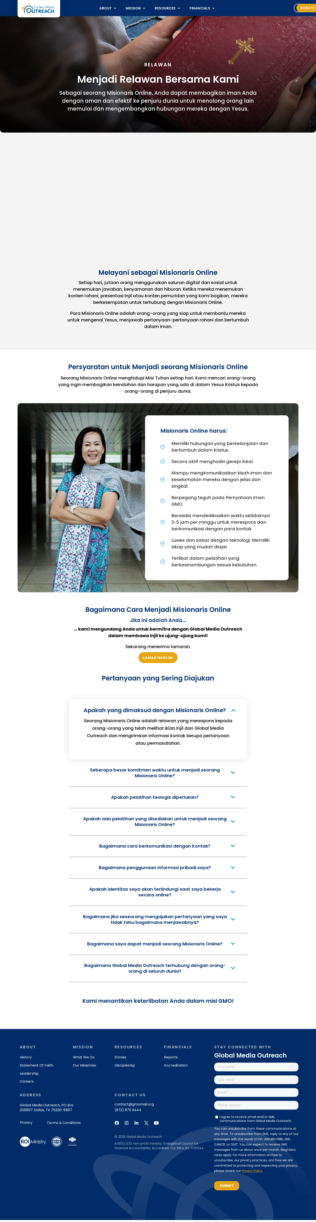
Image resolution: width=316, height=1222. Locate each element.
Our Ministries (84, 1067)
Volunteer (254, 8)
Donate (283, 8)
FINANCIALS (202, 8)
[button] (108, 8)
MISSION (135, 8)
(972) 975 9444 (128, 1111)
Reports (171, 1059)
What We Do (84, 1059)
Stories (120, 1059)
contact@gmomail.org (134, 1106)
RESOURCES (167, 8)
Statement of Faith (36, 1067)
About (107, 8)
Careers (27, 1083)
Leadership (29, 1075)
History (26, 1059)
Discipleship (125, 1067)
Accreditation (176, 1067)
